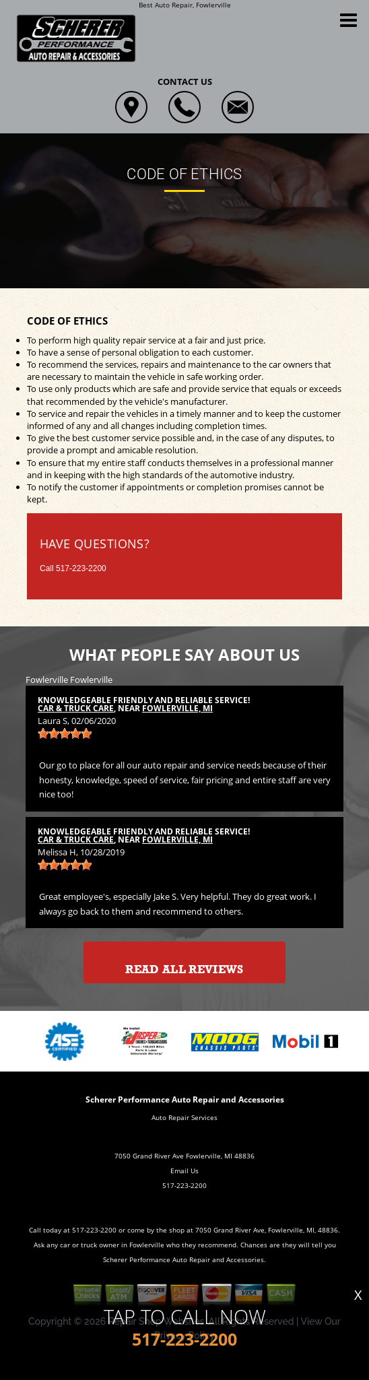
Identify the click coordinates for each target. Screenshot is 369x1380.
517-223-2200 (81, 568)
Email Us (184, 1170)
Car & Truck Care (76, 708)
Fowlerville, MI (177, 708)
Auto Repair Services (184, 1117)
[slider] (65, 733)
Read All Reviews (184, 969)
